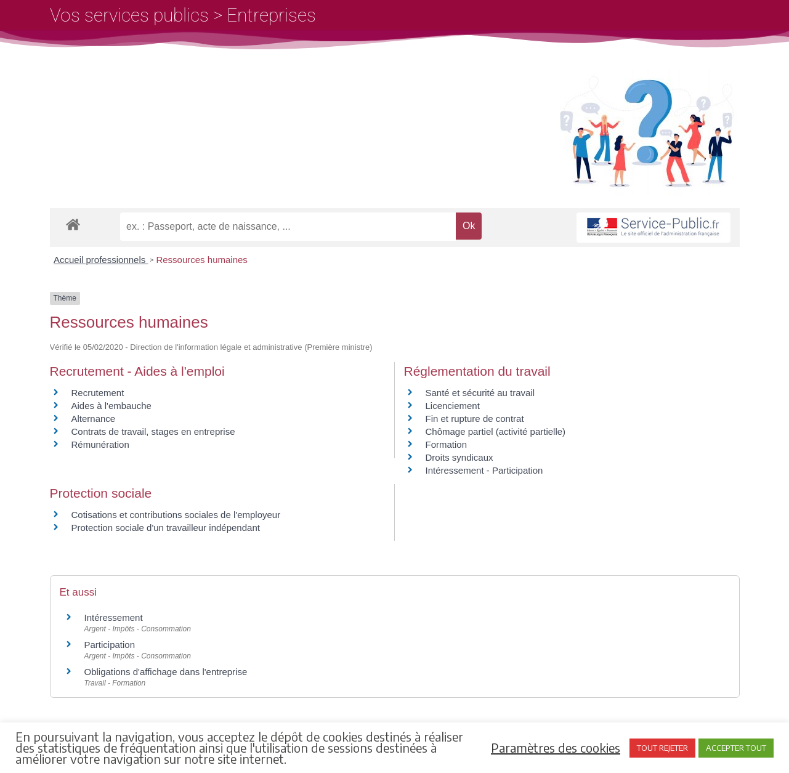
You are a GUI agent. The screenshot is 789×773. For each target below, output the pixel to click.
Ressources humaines (201, 259)
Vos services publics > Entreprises (183, 15)
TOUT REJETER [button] (662, 748)
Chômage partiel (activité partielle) (496, 431)
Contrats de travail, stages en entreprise (153, 431)
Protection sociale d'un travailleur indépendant (165, 527)
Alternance (93, 418)
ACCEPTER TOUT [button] (736, 748)
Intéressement (113, 617)
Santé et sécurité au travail (480, 392)
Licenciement (453, 405)
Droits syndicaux (459, 457)
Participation (110, 644)
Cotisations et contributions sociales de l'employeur (176, 514)
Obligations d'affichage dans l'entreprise (166, 671)
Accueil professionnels (101, 259)
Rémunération (100, 444)
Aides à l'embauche (111, 405)
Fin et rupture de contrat (475, 418)
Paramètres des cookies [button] (555, 747)
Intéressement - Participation (484, 470)
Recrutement (97, 392)
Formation (446, 444)
